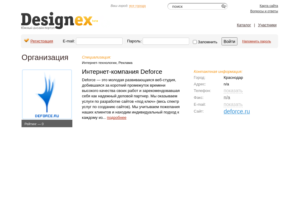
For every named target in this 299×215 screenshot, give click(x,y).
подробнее (116, 117)
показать (233, 90)
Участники (267, 25)
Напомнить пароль (256, 41)
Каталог (244, 25)
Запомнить (205, 42)
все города (137, 5)
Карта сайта (269, 5)
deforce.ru (237, 111)
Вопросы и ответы (264, 11)
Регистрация (41, 41)
